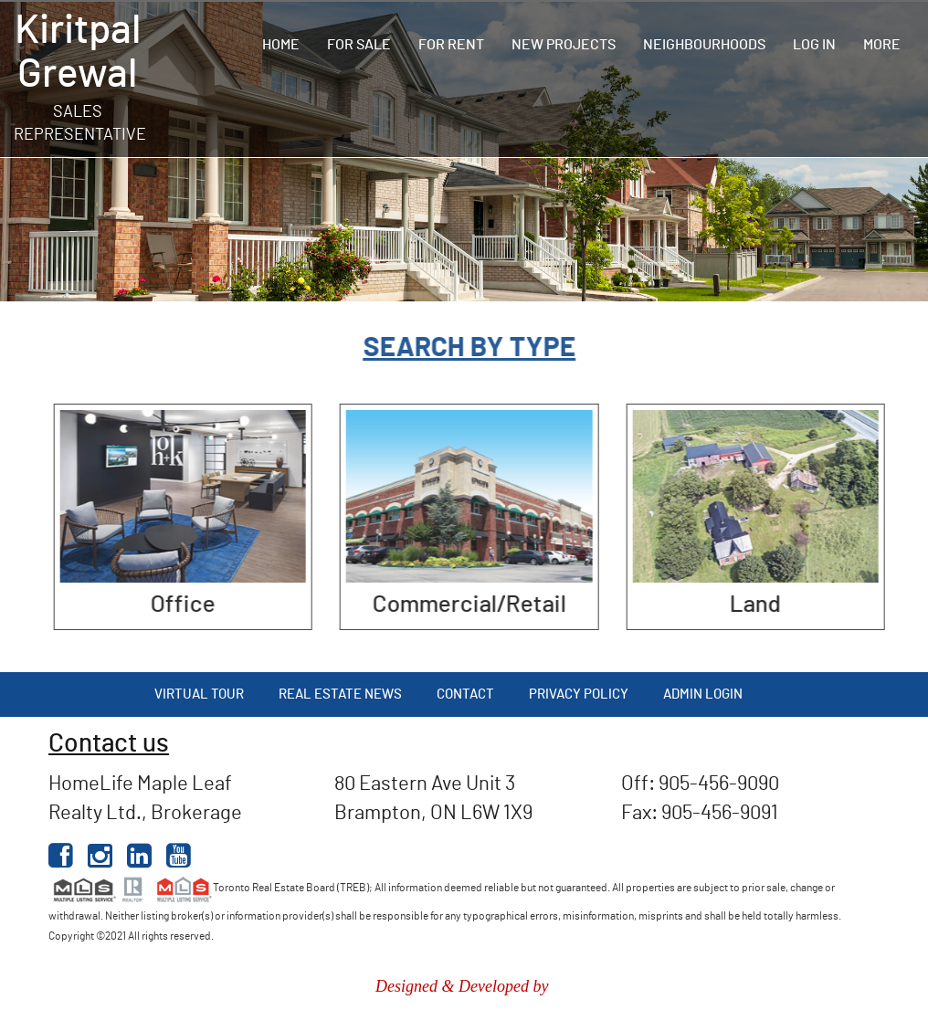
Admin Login (703, 694)
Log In (814, 44)
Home (281, 44)
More (882, 44)
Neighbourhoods (704, 44)
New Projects (563, 44)
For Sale (359, 44)
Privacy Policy (578, 694)
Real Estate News (340, 694)
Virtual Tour (199, 694)
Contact (465, 694)
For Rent (451, 44)
